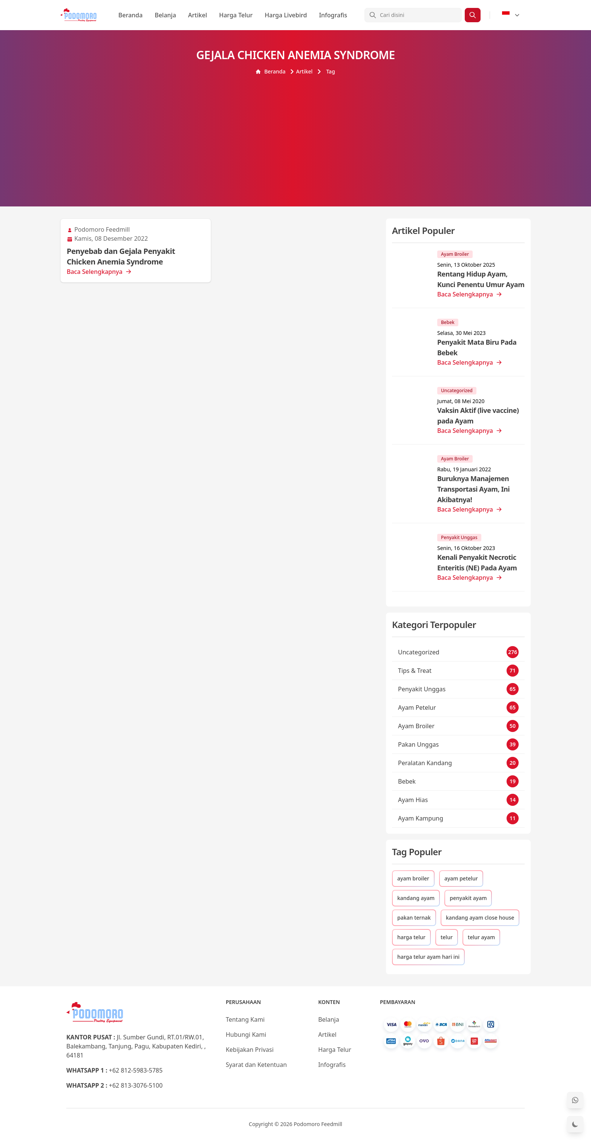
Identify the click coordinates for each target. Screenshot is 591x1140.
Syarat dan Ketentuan (256, 1065)
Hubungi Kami (246, 1034)
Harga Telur (236, 15)
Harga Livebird (286, 15)
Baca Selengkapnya (99, 271)
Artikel (197, 15)
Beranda (130, 15)
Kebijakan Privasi (250, 1049)
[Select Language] (511, 15)
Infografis (333, 15)
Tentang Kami (245, 1019)
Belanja (165, 15)
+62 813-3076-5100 (136, 1085)
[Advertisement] (295, 132)
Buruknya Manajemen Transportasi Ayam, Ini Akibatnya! (473, 489)
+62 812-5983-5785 (136, 1070)
